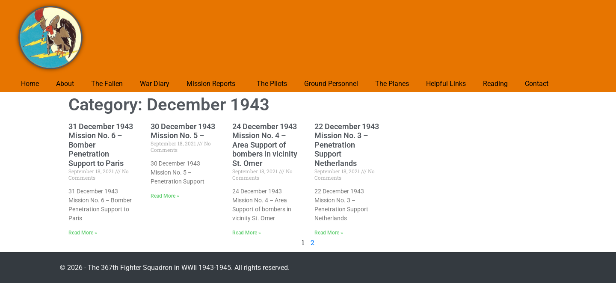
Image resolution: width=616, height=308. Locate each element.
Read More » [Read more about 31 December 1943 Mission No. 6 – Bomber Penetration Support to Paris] (82, 233)
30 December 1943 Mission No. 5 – (183, 131)
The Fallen (107, 84)
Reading (495, 84)
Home (30, 84)
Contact (536, 84)
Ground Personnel (331, 84)
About (65, 84)
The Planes (392, 84)
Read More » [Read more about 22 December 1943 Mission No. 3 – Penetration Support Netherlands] (328, 233)
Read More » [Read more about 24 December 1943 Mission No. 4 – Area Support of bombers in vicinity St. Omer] (246, 233)
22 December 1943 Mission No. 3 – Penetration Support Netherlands (346, 145)
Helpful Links (446, 84)
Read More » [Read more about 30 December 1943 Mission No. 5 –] (165, 196)
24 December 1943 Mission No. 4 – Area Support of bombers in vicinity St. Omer (264, 145)
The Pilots (272, 84)
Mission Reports (211, 84)
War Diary (154, 84)
